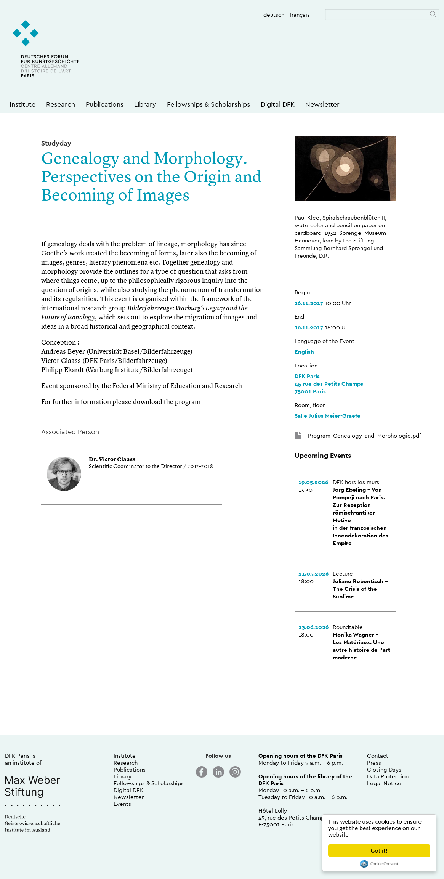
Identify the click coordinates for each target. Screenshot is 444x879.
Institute (22, 104)
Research (60, 104)
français (300, 14)
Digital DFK (278, 104)
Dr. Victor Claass (112, 460)
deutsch (273, 14)
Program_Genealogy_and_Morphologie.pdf (364, 435)
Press (374, 762)
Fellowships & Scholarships (208, 104)
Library (145, 104)
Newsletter (322, 104)
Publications (104, 104)
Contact (377, 755)
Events (122, 803)
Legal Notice (384, 783)
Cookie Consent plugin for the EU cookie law (379, 864)
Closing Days (384, 769)
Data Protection (388, 776)
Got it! (379, 851)
